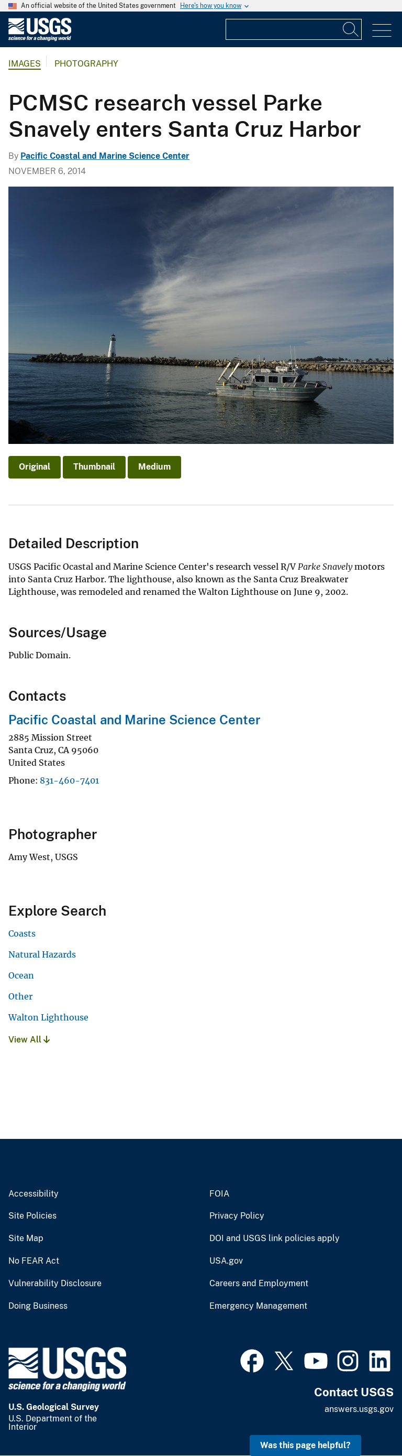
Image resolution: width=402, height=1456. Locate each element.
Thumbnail (94, 467)
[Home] (39, 39)
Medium (154, 467)
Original (34, 467)
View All (29, 1040)
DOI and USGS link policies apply (274, 1238)
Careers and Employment (258, 1283)
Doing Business (38, 1306)
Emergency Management (258, 1306)
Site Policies (32, 1216)
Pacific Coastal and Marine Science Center (104, 156)
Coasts (22, 933)
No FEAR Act (33, 1261)
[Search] (351, 29)
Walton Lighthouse (48, 1017)
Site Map (25, 1238)
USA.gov (226, 1261)
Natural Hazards (42, 954)
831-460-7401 (69, 780)
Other (20, 996)
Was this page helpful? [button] (305, 1445)
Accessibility (33, 1194)
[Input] (294, 29)
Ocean (21, 975)
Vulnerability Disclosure (55, 1283)
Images (24, 64)
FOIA (219, 1194)
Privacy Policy (236, 1216)
